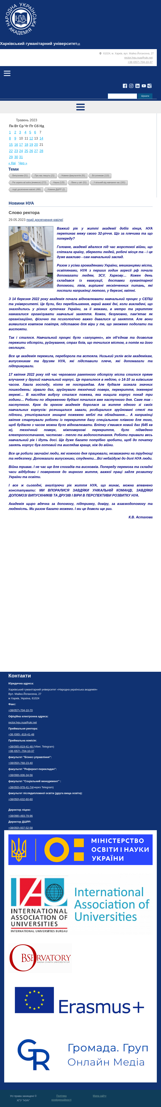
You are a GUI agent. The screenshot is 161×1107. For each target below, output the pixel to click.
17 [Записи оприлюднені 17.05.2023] (21, 144)
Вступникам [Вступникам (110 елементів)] (100, 175)
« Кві (12, 163)
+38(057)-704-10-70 (20, 710)
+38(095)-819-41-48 (21, 746)
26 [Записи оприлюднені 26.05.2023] (31, 151)
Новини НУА (21, 203)
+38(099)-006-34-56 (20, 775)
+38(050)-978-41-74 (20, 787)
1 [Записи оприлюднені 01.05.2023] (10, 132)
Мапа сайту (99, 1095)
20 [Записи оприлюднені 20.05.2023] (36, 144)
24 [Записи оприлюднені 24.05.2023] (21, 151)
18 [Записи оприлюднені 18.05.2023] (26, 144)
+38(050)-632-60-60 (20, 799)
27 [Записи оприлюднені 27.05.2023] (36, 151)
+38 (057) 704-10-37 (140, 62)
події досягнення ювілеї (44, 220)
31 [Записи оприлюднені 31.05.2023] (21, 157)
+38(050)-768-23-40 (20, 763)
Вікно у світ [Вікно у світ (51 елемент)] (79, 182)
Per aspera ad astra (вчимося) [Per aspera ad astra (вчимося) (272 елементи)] (29, 182)
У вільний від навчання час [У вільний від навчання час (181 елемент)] (109, 182)
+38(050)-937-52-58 (20, 827)
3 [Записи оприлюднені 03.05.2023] (20, 132)
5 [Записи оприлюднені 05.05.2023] (30, 132)
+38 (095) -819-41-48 (21, 734)
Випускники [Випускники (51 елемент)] (20, 175)
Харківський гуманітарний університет (38, 43)
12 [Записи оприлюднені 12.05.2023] (31, 138)
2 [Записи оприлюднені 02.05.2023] (15, 132)
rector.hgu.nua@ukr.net (138, 57)
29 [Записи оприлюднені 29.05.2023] (11, 157)
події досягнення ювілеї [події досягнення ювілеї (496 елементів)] (26, 189)
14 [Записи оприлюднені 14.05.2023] (41, 138)
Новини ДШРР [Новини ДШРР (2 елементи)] (56, 189)
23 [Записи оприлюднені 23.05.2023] (16, 151)
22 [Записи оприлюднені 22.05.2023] (11, 151)
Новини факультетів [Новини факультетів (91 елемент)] (73, 175)
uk (78, 43)
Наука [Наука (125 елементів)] (59, 182)
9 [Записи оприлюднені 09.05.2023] (15, 138)
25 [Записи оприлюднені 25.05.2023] (26, 151)
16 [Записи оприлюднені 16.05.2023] (16, 144)
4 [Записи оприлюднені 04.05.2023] (25, 132)
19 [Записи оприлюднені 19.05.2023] (31, 144)
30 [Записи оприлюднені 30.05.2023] (16, 157)
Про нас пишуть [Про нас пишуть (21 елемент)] (45, 175)
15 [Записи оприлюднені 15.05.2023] (11, 144)
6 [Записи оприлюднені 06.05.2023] (35, 132)
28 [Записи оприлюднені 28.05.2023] (41, 151)
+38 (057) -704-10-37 (21, 751)
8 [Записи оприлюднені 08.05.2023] (10, 138)
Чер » (22, 163)
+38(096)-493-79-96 (20, 815)
